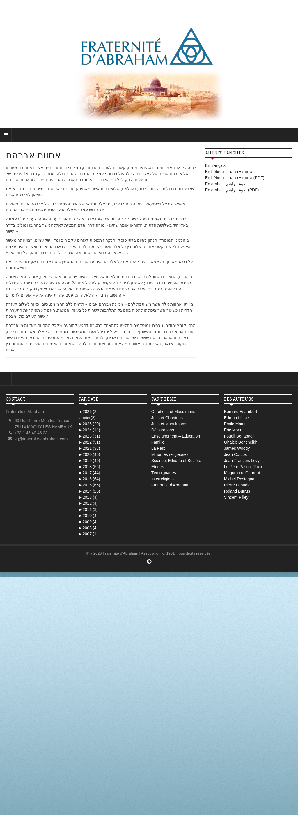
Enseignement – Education (175, 436)
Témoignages (163, 472)
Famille (157, 442)
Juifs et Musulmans (168, 423)
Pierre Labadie (237, 485)
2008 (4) (88, 527)
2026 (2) (88, 411)
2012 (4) (88, 503)
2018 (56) (89, 466)
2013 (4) (88, 497)
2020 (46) (89, 454)
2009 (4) (88, 521)
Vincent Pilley (236, 497)
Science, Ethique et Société (176, 460)
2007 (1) (88, 534)
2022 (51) (89, 442)
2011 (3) (88, 509)
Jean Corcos (235, 454)
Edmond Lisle (236, 417)
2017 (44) (89, 472)
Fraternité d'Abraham (170, 485)
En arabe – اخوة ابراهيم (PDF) (232, 190)
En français (215, 165)
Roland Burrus (237, 491)
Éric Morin (233, 430)
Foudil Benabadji (239, 436)
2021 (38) (89, 448)
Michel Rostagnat (240, 479)
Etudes (157, 466)
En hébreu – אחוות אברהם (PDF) (234, 177)
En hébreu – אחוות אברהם (228, 171)
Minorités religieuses (170, 454)
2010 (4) (88, 515)
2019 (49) (89, 460)
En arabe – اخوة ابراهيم (226, 183)
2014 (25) (89, 491)
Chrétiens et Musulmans (173, 411)
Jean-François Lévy (242, 460)
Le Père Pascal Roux (243, 466)
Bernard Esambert (240, 411)
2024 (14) (89, 430)
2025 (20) (89, 423)
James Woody (237, 448)
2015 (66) (89, 485)
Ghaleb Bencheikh (240, 442)
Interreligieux (163, 479)
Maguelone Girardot (242, 472)
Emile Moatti (235, 423)
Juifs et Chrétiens (167, 417)
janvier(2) (87, 417)
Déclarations (162, 430)
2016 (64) (89, 479)
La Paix (158, 448)
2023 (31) (89, 436)
